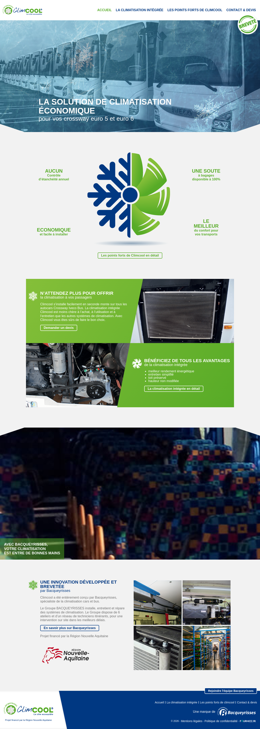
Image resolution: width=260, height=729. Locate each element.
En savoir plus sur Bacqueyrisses (70, 628)
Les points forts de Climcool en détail (130, 255)
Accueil (104, 10)
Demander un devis (59, 327)
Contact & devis (241, 10)
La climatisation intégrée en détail (174, 388)
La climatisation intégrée (139, 10)
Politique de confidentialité (221, 721)
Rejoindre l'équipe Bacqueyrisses (231, 690)
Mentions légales (191, 721)
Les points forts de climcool (194, 10)
